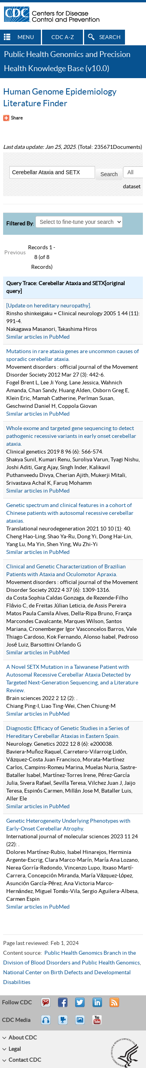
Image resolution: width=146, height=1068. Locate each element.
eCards (81, 1023)
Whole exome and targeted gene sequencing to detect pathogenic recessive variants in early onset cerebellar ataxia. (71, 436)
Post (96, 1005)
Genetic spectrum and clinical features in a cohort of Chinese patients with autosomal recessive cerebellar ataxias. (70, 513)
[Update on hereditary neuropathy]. (48, 306)
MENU (26, 37)
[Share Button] (13, 118)
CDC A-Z (62, 37)
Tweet (80, 1005)
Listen (46, 1023)
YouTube (100, 1023)
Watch (64, 1023)
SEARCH (110, 37)
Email (45, 1005)
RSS (113, 1005)
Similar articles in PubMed (38, 337)
